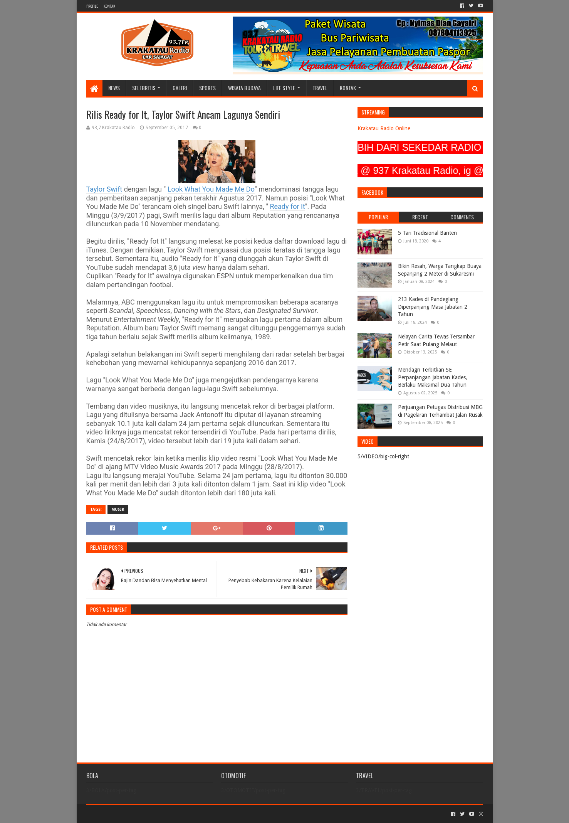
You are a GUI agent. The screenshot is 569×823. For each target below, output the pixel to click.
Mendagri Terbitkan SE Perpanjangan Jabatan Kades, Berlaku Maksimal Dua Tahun (432, 377)
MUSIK (117, 509)
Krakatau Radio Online (384, 128)
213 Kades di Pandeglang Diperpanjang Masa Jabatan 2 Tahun (432, 306)
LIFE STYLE (284, 88)
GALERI (180, 88)
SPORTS (207, 88)
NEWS (114, 88)
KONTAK (109, 6)
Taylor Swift (104, 189)
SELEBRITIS (143, 88)
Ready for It (287, 206)
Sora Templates (129, 814)
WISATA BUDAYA (244, 88)
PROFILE (92, 6)
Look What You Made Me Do (211, 189)
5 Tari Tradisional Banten (427, 233)
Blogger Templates (173, 814)
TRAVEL (319, 88)
